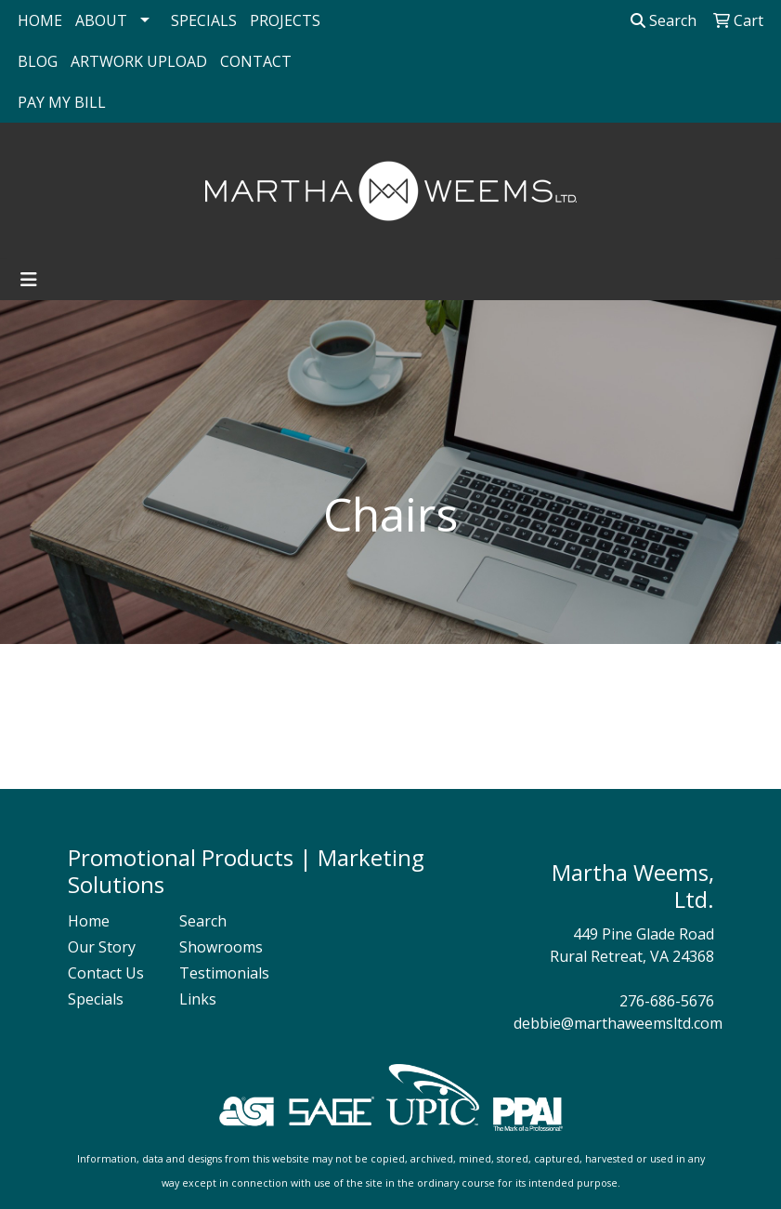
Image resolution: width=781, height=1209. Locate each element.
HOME (40, 20)
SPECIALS (204, 20)
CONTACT (256, 61)
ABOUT (101, 20)
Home (89, 921)
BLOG (38, 61)
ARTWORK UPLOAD (139, 61)
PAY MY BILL (62, 102)
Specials (96, 999)
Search (663, 20)
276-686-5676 (666, 1001)
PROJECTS (285, 20)
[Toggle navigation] (28, 280)
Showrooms (221, 947)
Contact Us (106, 973)
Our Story (102, 947)
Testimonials (223, 973)
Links (197, 999)
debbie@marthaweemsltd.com (618, 1023)
